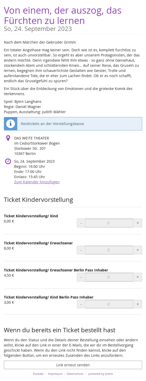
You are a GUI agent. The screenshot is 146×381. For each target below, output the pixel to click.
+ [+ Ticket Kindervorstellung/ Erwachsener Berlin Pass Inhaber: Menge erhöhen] (138, 277)
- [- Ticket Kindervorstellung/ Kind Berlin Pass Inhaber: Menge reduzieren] (81, 304)
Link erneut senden (73, 364)
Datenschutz (75, 374)
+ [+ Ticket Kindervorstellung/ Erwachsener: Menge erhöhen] (138, 249)
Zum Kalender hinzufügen (37, 181)
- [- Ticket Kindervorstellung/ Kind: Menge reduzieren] (81, 222)
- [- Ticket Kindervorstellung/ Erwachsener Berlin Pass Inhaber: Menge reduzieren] (81, 277)
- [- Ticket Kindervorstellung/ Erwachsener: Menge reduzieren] (81, 249)
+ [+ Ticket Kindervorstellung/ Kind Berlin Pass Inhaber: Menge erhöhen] (138, 304)
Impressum (55, 374)
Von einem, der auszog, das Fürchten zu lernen (73, 18)
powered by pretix (100, 374)
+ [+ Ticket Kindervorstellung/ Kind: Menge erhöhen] (138, 222)
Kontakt (38, 374)
